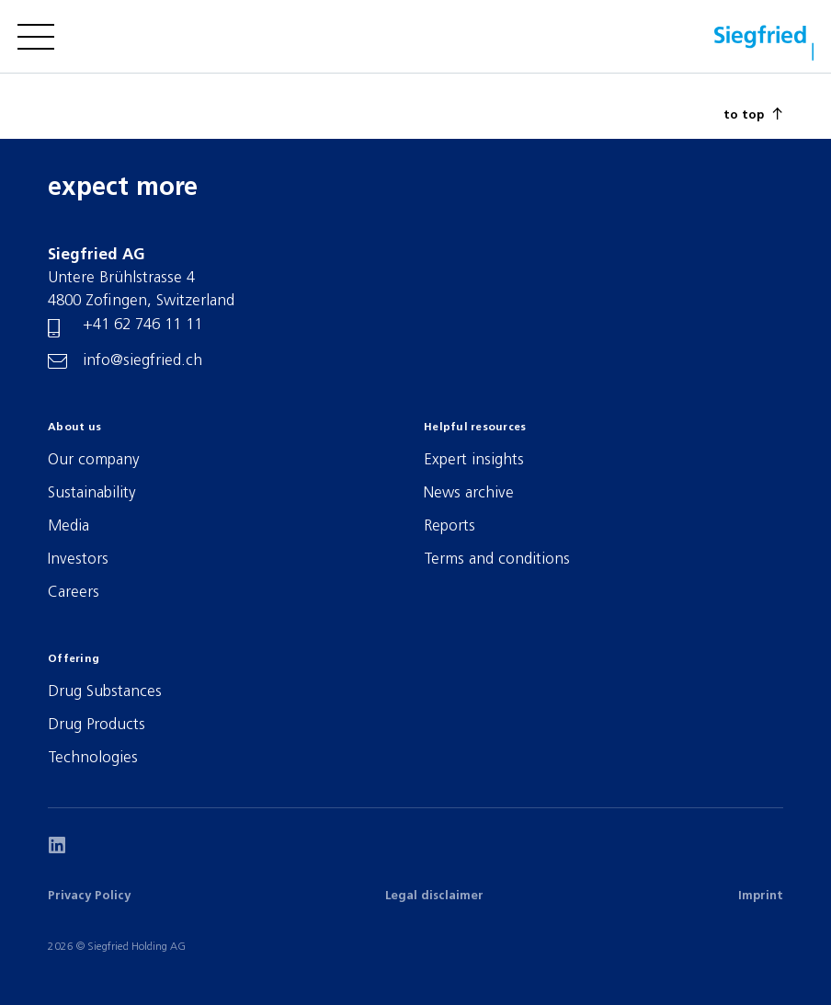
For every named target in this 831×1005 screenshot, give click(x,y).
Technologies (93, 758)
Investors (78, 559)
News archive (469, 493)
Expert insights (474, 460)
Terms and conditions (497, 559)
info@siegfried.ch (142, 361)
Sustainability (92, 493)
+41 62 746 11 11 (142, 325)
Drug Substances (105, 692)
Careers (73, 592)
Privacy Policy (89, 896)
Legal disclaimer (434, 896)
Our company (94, 460)
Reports (449, 526)
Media (68, 526)
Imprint (760, 896)
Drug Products (96, 725)
